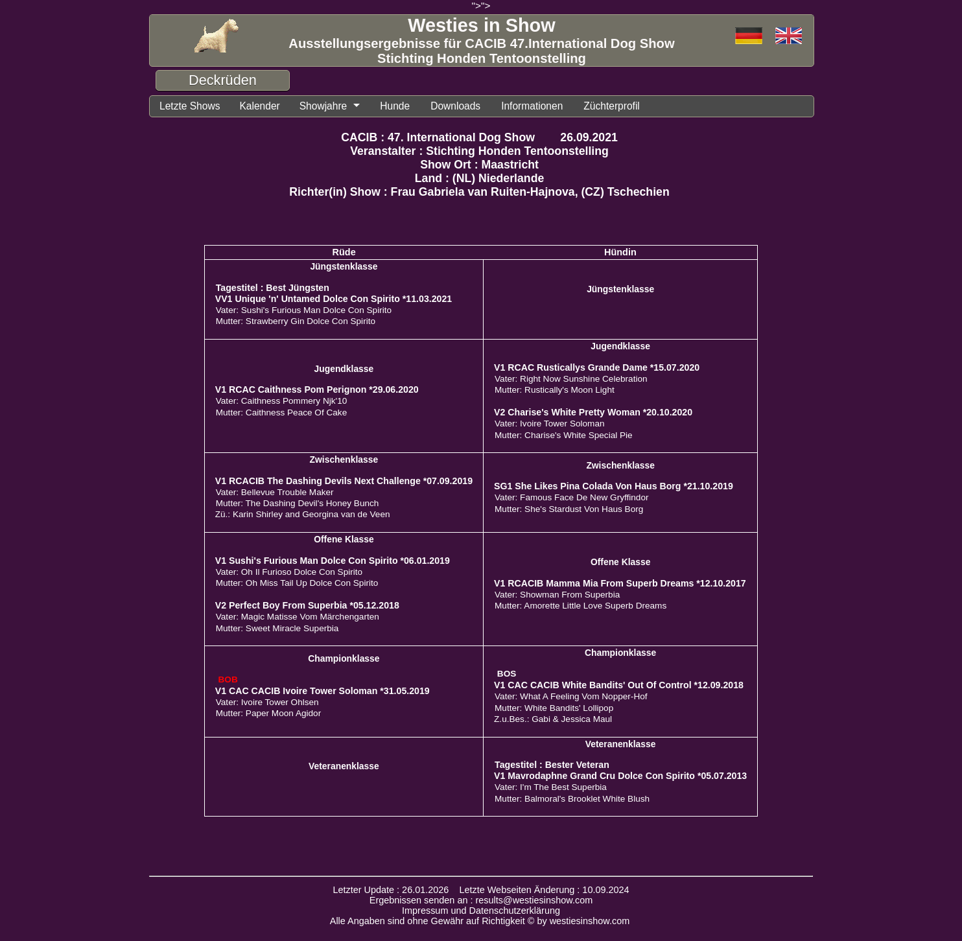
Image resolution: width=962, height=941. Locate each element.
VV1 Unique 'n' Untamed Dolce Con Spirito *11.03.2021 (333, 299)
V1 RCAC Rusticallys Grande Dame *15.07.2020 (596, 367)
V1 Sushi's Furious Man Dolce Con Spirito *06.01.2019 (332, 560)
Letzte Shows (189, 105)
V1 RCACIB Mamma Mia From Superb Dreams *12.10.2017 (620, 583)
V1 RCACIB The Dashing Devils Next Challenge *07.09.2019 (344, 481)
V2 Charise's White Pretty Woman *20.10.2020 (593, 412)
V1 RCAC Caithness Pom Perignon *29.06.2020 (317, 389)
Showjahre (323, 105)
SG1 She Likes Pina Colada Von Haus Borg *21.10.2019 (613, 486)
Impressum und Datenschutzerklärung (481, 910)
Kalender (259, 105)
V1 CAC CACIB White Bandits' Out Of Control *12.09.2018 (619, 685)
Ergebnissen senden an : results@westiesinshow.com (481, 900)
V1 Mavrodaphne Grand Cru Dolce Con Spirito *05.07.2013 (620, 776)
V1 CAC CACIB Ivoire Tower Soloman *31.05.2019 (322, 691)
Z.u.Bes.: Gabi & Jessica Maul (553, 719)
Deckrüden (223, 80)
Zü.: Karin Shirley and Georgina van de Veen (302, 514)
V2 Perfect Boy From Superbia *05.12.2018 (307, 605)
